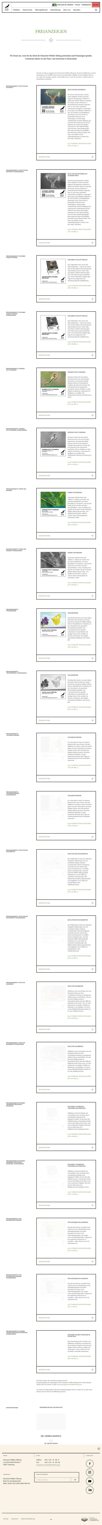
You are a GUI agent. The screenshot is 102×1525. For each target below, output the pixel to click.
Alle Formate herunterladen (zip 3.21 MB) (79, 463)
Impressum (14, 1519)
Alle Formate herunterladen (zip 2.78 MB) (79, 1193)
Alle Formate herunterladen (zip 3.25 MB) (79, 1017)
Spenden (96, 5)
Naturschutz (27, 10)
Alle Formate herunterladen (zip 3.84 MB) (79, 766)
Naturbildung (55, 10)
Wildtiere (16, 10)
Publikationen (86, 5)
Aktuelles (76, 10)
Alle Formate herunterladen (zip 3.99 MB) (79, 584)
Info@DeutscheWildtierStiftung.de (48, 1465)
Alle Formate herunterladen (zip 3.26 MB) (79, 646)
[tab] (66, 157)
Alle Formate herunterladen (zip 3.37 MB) (79, 957)
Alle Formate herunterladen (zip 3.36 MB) (79, 230)
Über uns (66, 10)
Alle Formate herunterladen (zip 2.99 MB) (79, 287)
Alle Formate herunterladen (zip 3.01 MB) (79, 403)
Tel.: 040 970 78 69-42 (51, 1443)
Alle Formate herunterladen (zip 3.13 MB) (79, 708)
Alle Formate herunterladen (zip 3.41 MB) (79, 145)
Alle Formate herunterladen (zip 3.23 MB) (79, 523)
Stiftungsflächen (41, 10)
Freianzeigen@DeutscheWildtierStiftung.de (69, 1384)
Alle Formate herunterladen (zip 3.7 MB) (79, 1305)
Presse (77, 5)
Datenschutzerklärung (28, 1519)
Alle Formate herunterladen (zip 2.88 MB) (79, 343)
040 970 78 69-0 (52, 1460)
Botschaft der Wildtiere (62, 4)
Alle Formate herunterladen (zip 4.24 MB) (79, 1249)
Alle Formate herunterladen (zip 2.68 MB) (79, 1357)
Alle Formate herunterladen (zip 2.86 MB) (79, 1135)
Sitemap (5, 1519)
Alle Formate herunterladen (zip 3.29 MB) (79, 891)
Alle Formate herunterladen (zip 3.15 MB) (79, 824)
